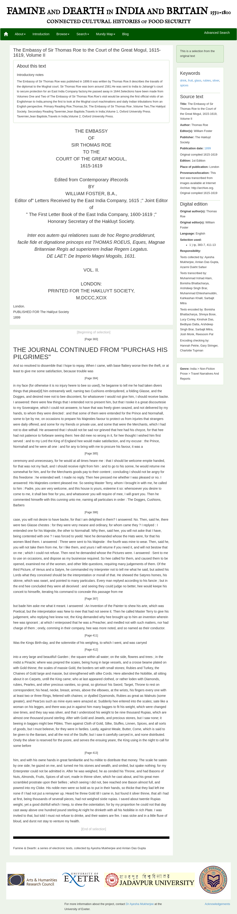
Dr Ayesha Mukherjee (140, 904)
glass (197, 80)
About (20, 34)
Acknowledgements (217, 904)
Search (82, 34)
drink (183, 80)
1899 (207, 148)
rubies (207, 80)
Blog (125, 34)
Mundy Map (105, 34)
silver (215, 80)
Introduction (41, 34)
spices (184, 85)
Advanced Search (217, 33)
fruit (190, 80)
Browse (63, 34)
